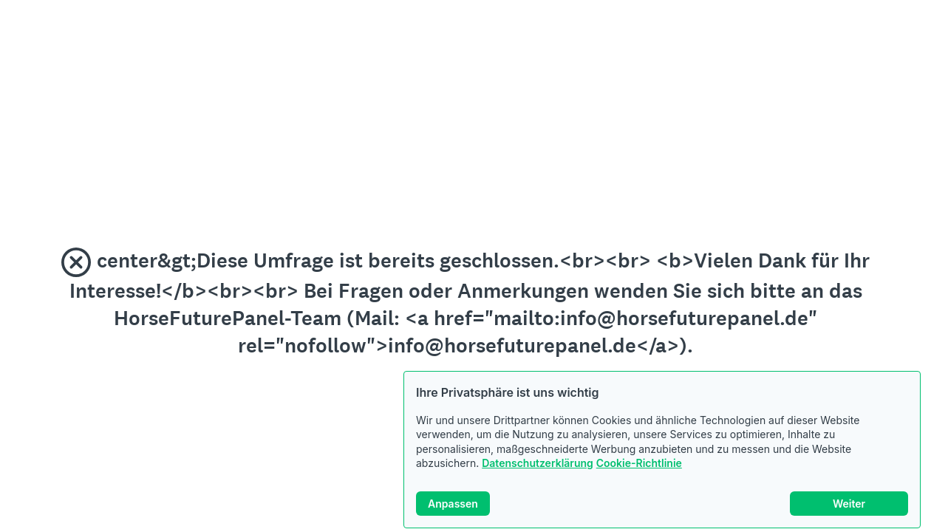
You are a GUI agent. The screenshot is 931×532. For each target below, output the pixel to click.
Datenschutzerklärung (537, 463)
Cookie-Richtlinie (639, 463)
